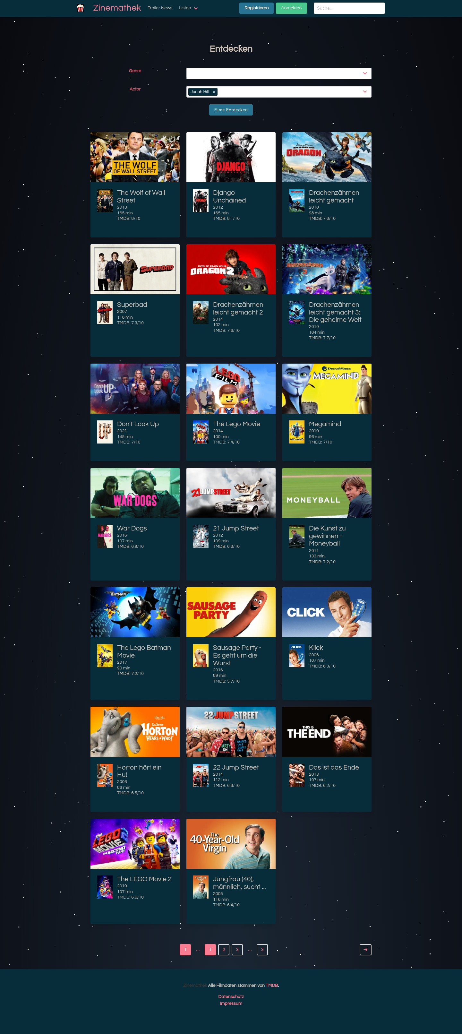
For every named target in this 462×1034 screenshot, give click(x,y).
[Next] (366, 949)
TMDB (272, 985)
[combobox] (280, 73)
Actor (135, 89)
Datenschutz (231, 997)
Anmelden (291, 8)
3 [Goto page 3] (262, 949)
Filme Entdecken (231, 110)
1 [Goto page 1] (185, 949)
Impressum (231, 1003)
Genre (135, 71)
